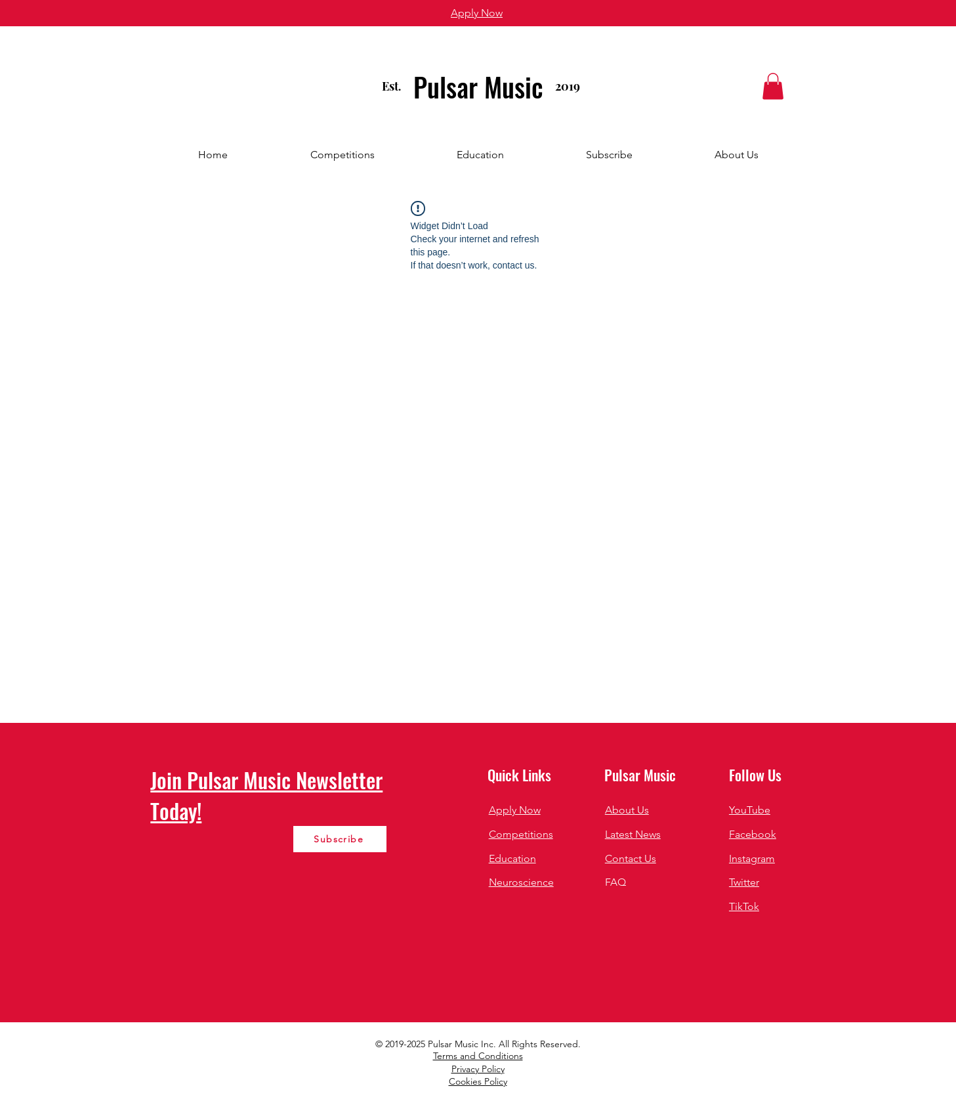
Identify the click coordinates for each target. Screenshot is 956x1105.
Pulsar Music (478, 86)
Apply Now (515, 810)
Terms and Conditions (478, 1056)
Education (512, 858)
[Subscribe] (339, 839)
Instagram (752, 858)
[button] (773, 86)
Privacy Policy (478, 1069)
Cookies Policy (478, 1081)
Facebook (752, 834)
